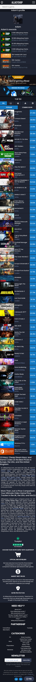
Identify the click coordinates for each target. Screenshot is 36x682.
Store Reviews (26, 646)
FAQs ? (18, 619)
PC (10, 637)
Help (29, 679)
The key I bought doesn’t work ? (18, 615)
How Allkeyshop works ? (18, 611)
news (3, 504)
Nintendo (10, 650)
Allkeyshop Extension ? (18, 620)
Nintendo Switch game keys (11, 479)
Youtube (29, 628)
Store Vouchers (26, 637)
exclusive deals (18, 509)
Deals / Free (26, 644)
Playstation (10, 645)
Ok (16, 679)
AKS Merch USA (26, 650)
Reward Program (26, 641)
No (21, 679)
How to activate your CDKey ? (18, 617)
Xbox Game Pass (23, 517)
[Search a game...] (18, 7)
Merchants (6, 630)
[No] (34, 675)
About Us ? (18, 609)
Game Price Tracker (26, 639)
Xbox (10, 641)
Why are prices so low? (18, 613)
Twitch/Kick (6, 628)
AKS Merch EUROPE (26, 652)
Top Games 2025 (25, 648)
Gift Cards (26, 643)
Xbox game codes (13, 477)
